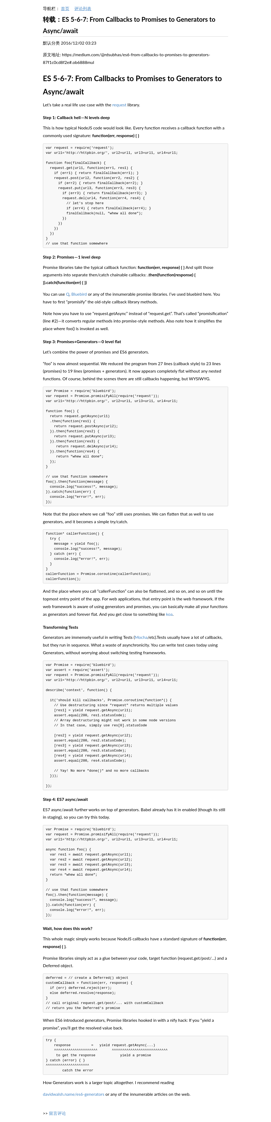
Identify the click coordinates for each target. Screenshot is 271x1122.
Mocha (141, 637)
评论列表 (82, 8)
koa (169, 614)
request (119, 104)
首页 (65, 8)
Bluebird (79, 293)
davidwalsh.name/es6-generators (73, 1094)
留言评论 (57, 1113)
